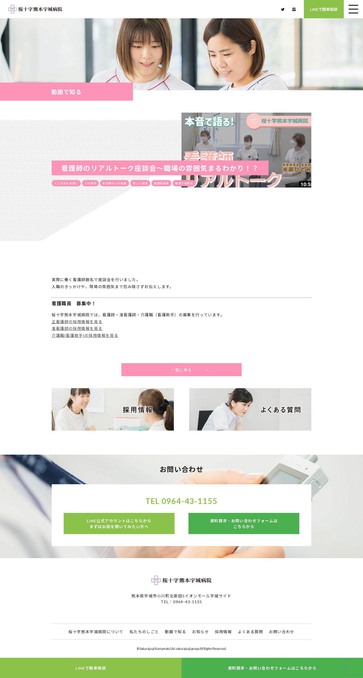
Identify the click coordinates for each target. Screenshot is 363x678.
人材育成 (90, 183)
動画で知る (175, 631)
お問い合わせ (281, 631)
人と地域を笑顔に (66, 183)
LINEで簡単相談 (324, 9)
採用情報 (223, 631)
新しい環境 (140, 183)
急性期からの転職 (114, 183)
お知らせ (200, 631)
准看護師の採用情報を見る (77, 328)
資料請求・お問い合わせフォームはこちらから (244, 523)
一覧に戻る (200, 369)
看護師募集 (161, 183)
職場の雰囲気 (184, 183)
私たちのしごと (144, 631)
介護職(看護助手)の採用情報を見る (85, 335)
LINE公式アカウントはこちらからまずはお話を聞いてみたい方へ (119, 523)
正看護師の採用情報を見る (77, 321)
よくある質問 (250, 631)
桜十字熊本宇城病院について (96, 631)
